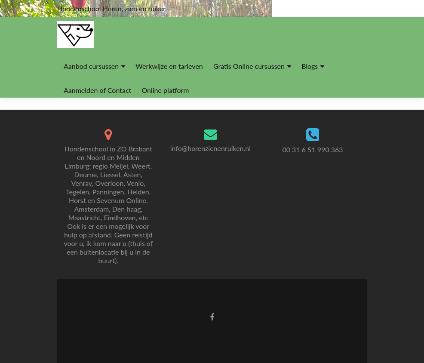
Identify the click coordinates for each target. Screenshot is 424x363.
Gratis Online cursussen (249, 66)
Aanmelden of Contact (97, 90)
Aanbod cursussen (91, 66)
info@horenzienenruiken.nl (210, 148)
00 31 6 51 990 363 (312, 149)
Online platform (165, 90)
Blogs (309, 66)
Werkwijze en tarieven (169, 66)
